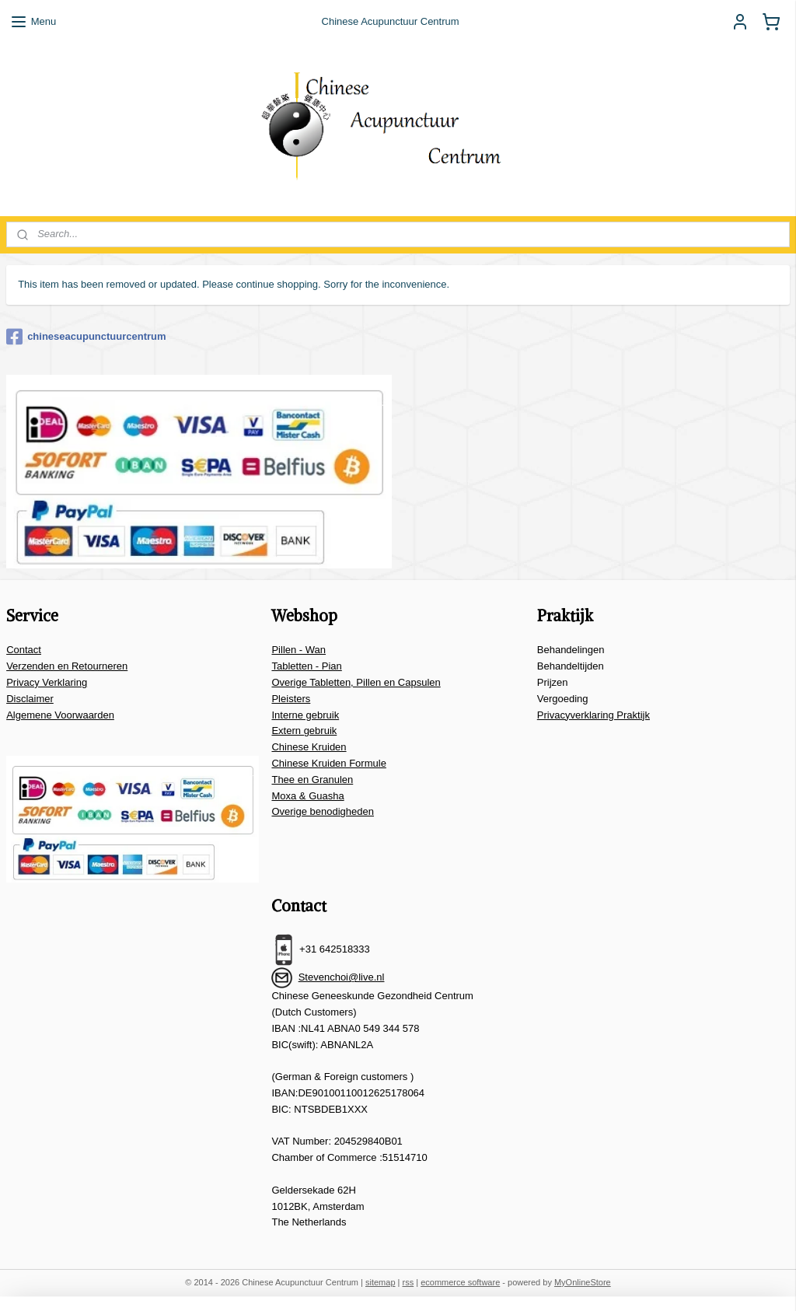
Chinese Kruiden (308, 747)
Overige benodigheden (322, 811)
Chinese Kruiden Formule (328, 763)
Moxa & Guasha (307, 796)
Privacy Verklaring (46, 682)
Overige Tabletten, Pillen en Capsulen (355, 682)
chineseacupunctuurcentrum (86, 336)
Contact (23, 650)
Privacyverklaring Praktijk (593, 715)
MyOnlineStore (582, 1282)
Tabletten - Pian (306, 666)
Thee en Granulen (312, 779)
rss (408, 1282)
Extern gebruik (304, 730)
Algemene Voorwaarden (60, 715)
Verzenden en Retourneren (66, 666)
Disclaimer (30, 698)
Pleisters (290, 698)
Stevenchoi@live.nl (341, 977)
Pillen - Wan (298, 650)
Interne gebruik (305, 715)
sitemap (380, 1282)
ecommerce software (460, 1282)
